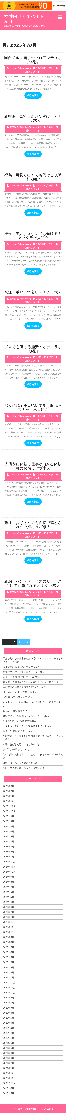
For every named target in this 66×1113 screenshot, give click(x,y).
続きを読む (33, 95)
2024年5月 (8, 896)
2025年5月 (8, 836)
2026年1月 (8, 796)
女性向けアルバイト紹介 (24, 18)
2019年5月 (8, 1093)
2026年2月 (8, 791)
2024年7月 (8, 886)
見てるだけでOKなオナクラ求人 (19, 720)
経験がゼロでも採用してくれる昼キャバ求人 (26, 715)
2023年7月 (8, 947)
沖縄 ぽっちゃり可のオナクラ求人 (21, 762)
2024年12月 (9, 861)
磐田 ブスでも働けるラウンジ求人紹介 (23, 768)
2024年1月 (8, 917)
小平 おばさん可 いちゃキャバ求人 (22, 744)
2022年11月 (9, 987)
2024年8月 (8, 881)
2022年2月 (8, 1032)
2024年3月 (8, 907)
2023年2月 (8, 972)
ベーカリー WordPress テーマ (28, 1108)
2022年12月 (9, 982)
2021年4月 (8, 1053)
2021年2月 (8, 1063)
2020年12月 (9, 1073)
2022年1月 (8, 1037)
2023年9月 (8, 937)
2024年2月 (8, 912)
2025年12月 (9, 801)
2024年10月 (9, 871)
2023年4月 (8, 962)
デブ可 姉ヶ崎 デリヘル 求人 (17, 749)
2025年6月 (8, 831)
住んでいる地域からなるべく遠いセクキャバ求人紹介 (30, 682)
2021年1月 (8, 1068)
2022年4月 (8, 1022)
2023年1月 (8, 977)
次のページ (24, 641)
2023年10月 (9, 932)
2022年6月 (8, 1012)
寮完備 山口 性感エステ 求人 (17, 697)
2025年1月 (8, 856)
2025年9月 (8, 816)
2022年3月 (8, 1027)
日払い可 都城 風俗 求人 (15, 710)
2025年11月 (9, 806)
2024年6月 (8, 891)
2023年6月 (8, 952)
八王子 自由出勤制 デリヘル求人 (21, 677)
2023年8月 (8, 942)
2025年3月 (8, 846)
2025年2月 (8, 851)
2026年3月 (8, 786)
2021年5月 (8, 1048)
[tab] (60, 17)
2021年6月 (8, 1043)
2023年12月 (9, 922)
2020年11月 (9, 1078)
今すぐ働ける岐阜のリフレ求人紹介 (21, 667)
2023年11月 (9, 927)
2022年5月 (8, 1017)
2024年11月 (9, 866)
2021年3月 (8, 1058)
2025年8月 (8, 821)
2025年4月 (8, 841)
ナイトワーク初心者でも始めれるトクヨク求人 (27, 725)
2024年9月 (8, 876)
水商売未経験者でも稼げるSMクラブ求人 (24, 687)
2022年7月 (8, 1007)
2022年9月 (8, 997)
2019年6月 (8, 1088)
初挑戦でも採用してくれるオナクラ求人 (23, 672)
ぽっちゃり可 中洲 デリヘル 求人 (20, 692)
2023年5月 (8, 957)
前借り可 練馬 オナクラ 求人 (17, 730)
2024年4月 (8, 901)
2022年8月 (8, 1002)
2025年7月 (8, 826)
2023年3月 (8, 967)
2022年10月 (9, 992)
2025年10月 (9, 811)
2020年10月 (9, 1083)
